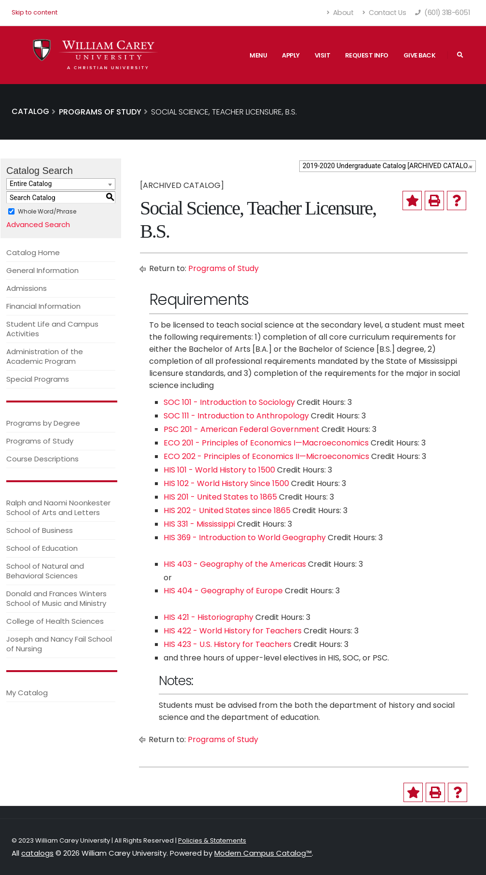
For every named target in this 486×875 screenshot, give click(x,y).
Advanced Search (38, 224)
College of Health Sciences (55, 621)
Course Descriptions (42, 459)
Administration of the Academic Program (44, 356)
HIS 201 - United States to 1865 (220, 496)
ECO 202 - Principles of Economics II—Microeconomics (266, 456)
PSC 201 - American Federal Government (241, 429)
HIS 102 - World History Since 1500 (226, 483)
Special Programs (37, 379)
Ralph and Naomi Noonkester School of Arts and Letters (58, 507)
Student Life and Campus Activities (52, 329)
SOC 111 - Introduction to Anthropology (236, 415)
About (340, 12)
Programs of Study (39, 441)
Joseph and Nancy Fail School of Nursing (59, 644)
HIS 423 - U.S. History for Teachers (228, 644)
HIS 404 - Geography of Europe (223, 590)
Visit (323, 55)
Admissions (26, 288)
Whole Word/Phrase (47, 211)
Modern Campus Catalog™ (263, 853)
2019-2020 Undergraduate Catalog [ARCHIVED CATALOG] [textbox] (388, 166)
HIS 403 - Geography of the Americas (235, 564)
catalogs (37, 853)
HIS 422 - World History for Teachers (233, 630)
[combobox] (387, 166)
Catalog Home (33, 252)
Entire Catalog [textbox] (31, 183)
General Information (42, 270)
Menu (258, 55)
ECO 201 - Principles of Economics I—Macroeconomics (266, 442)
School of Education (42, 548)
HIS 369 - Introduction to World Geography (245, 537)
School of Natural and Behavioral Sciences (45, 571)
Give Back (419, 55)
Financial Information (43, 306)
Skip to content (34, 12)
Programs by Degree (43, 423)
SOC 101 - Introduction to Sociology (229, 402)
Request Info (367, 55)
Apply (291, 55)
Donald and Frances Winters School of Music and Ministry (56, 598)
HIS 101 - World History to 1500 (219, 469)
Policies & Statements (212, 840)
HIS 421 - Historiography (208, 617)
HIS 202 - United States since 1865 (227, 510)
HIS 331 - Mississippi (199, 524)
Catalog (30, 111)
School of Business (39, 530)
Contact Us (384, 12)
